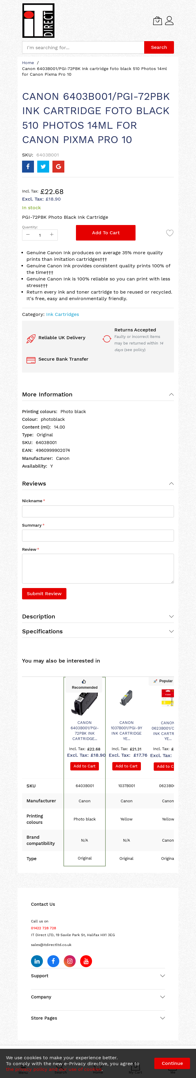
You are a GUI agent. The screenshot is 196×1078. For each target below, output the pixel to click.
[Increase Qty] (52, 235)
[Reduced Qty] (28, 235)
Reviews (34, 483)
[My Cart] (157, 20)
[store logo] (38, 20)
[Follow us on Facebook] (53, 961)
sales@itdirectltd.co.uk (51, 945)
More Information (47, 394)
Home (28, 62)
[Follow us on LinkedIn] (37, 961)
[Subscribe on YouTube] (86, 961)
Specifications (42, 631)
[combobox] (83, 47)
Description (38, 616)
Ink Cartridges (62, 314)
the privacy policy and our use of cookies (54, 1069)
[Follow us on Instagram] (70, 961)
